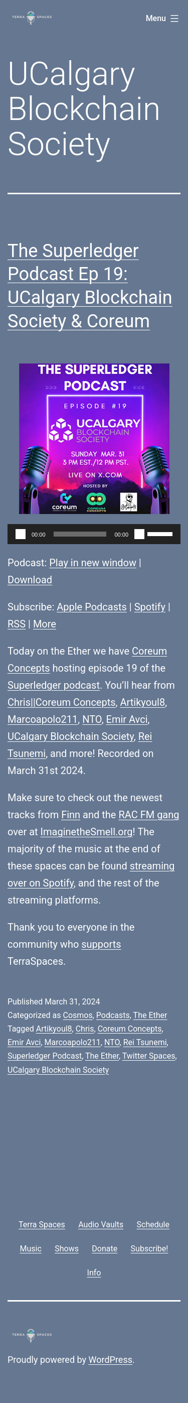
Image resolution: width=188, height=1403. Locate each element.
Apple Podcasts (92, 607)
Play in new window (92, 563)
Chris (85, 1029)
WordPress (110, 1359)
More (44, 624)
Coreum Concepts (130, 1029)
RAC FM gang (148, 815)
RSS (17, 624)
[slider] (80, 534)
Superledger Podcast (45, 1056)
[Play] (21, 534)
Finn (70, 815)
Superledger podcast (54, 685)
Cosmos (77, 1015)
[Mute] (139, 534)
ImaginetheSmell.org (87, 832)
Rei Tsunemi (145, 1042)
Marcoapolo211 (43, 719)
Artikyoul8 (142, 702)
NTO (91, 719)
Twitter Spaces (148, 1056)
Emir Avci (127, 719)
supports (101, 944)
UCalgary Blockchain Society (71, 736)
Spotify (149, 607)
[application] (94, 534)
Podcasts (113, 1015)
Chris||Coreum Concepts (62, 702)
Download (30, 580)
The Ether (150, 1015)
